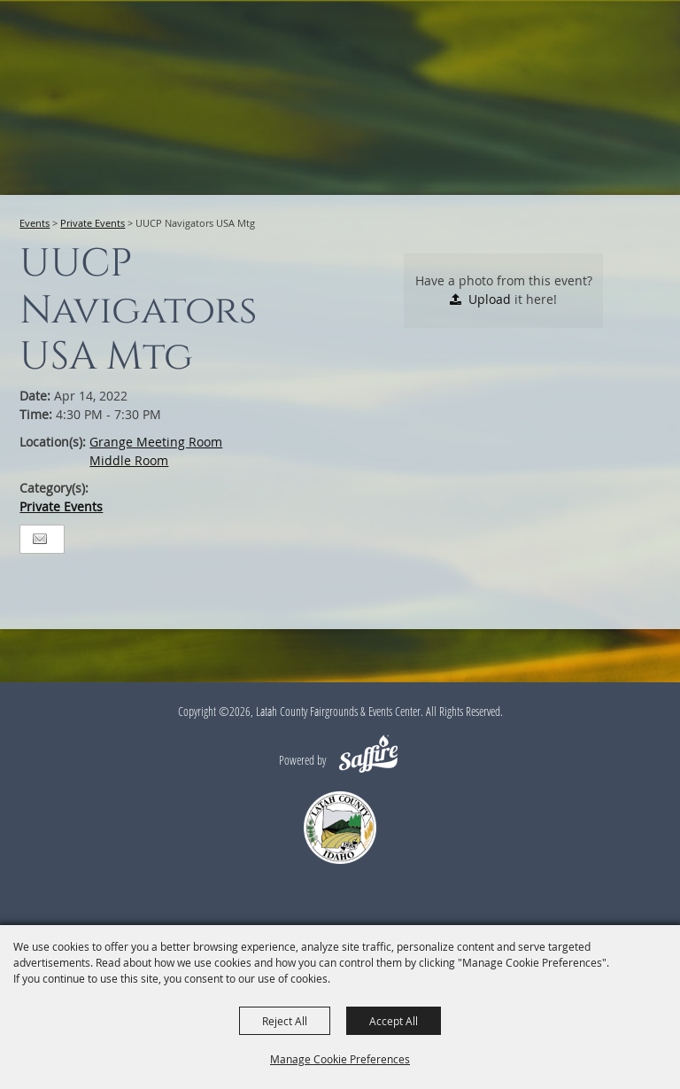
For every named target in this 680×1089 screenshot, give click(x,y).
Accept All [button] (393, 1021)
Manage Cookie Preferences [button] (340, 1059)
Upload (489, 299)
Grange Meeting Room (155, 441)
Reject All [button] (284, 1021)
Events (34, 222)
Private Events (92, 222)
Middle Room (128, 460)
